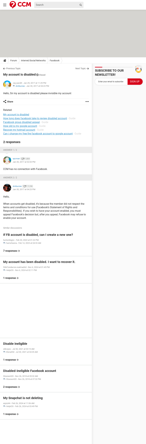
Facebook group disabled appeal (21, 122)
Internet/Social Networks (33, 60)
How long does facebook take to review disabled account (35, 118)
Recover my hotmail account (19, 129)
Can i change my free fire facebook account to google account (38, 133)
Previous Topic (13, 68)
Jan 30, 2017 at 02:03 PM (24, 162)
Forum (13, 60)
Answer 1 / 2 (10, 150)
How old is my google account (20, 126)
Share (10, 101)
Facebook (54, 60)
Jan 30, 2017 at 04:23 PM (37, 86)
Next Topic (80, 68)
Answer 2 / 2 (10, 177)
